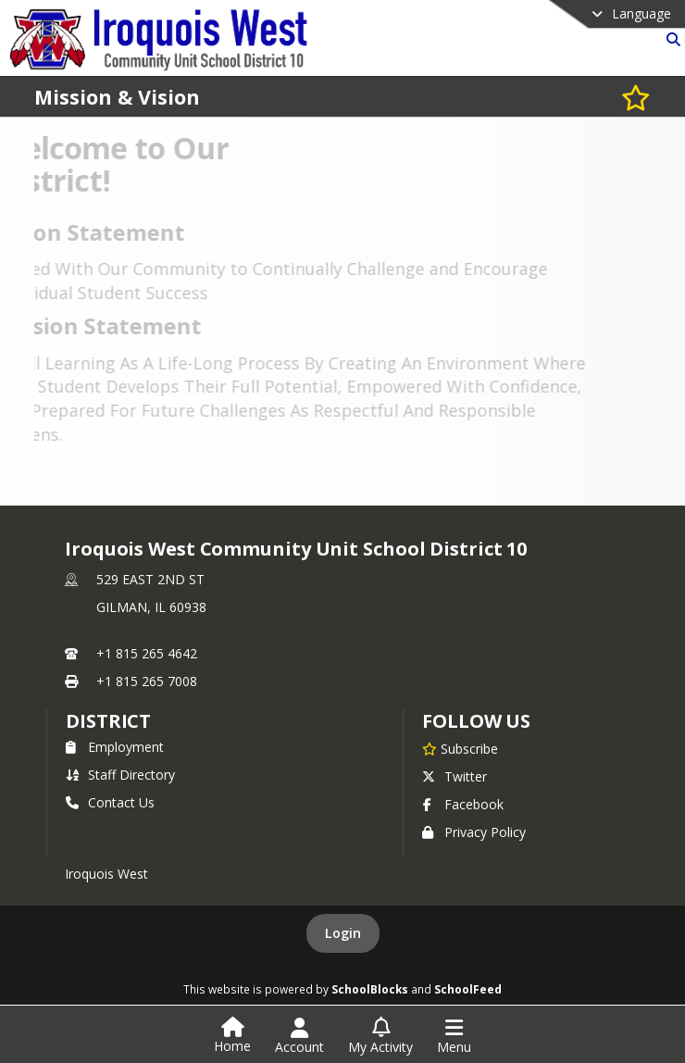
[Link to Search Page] (669, 39)
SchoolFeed (468, 989)
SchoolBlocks (369, 989)
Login (343, 933)
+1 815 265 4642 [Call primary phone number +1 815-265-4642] (146, 653)
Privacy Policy (474, 832)
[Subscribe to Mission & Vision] (636, 97)
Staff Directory (120, 774)
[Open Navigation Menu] (454, 1036)
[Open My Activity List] (380, 1036)
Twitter (454, 776)
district (108, 720)
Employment (115, 747)
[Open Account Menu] (299, 1036)
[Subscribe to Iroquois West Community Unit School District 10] (460, 748)
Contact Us (110, 802)
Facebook (463, 804)
